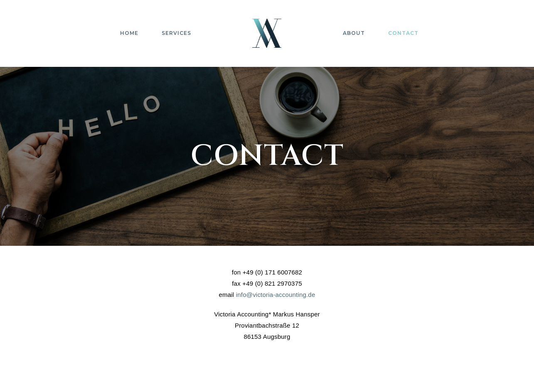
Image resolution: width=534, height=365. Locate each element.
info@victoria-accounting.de (275, 294)
